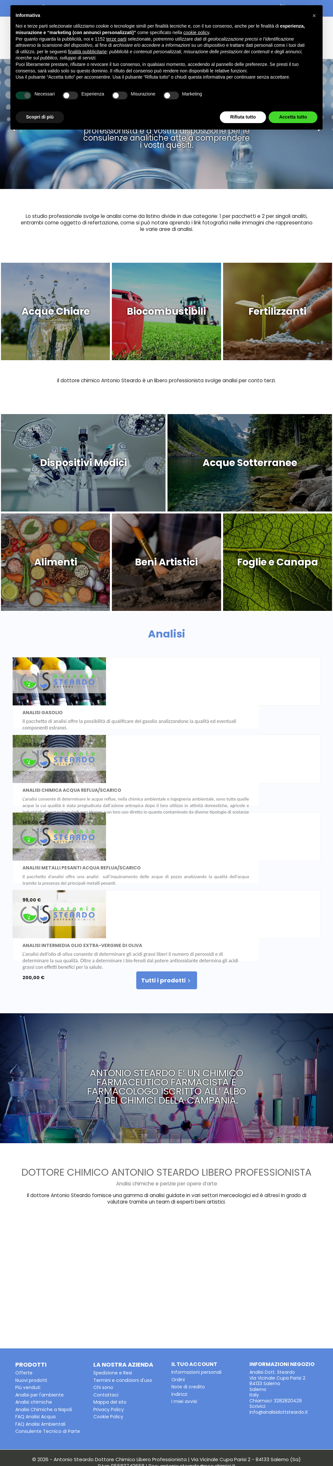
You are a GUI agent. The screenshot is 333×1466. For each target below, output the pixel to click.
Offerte (24, 1315)
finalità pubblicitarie (87, 51)
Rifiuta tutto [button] (243, 117)
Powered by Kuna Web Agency (166, 1454)
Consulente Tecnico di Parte (47, 1374)
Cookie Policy (108, 1359)
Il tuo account (194, 1307)
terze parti (116, 39)
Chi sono (103, 1330)
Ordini (178, 1322)
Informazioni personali (196, 1315)
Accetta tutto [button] (293, 117)
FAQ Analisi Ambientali (40, 1367)
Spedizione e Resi (112, 1315)
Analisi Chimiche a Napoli (43, 1352)
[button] (314, 15)
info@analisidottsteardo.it (278, 1355)
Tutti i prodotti (166, 923)
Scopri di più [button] (40, 117)
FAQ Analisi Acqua (35, 1359)
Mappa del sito (110, 1345)
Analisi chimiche (33, 1345)
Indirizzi (179, 1337)
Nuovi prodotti (31, 1323)
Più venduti (27, 1330)
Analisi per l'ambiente (39, 1337)
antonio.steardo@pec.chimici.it (197, 1408)
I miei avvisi (184, 1344)
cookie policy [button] (196, 32)
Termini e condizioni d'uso (122, 1323)
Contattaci (105, 1337)
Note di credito (188, 1329)
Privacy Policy (108, 1352)
